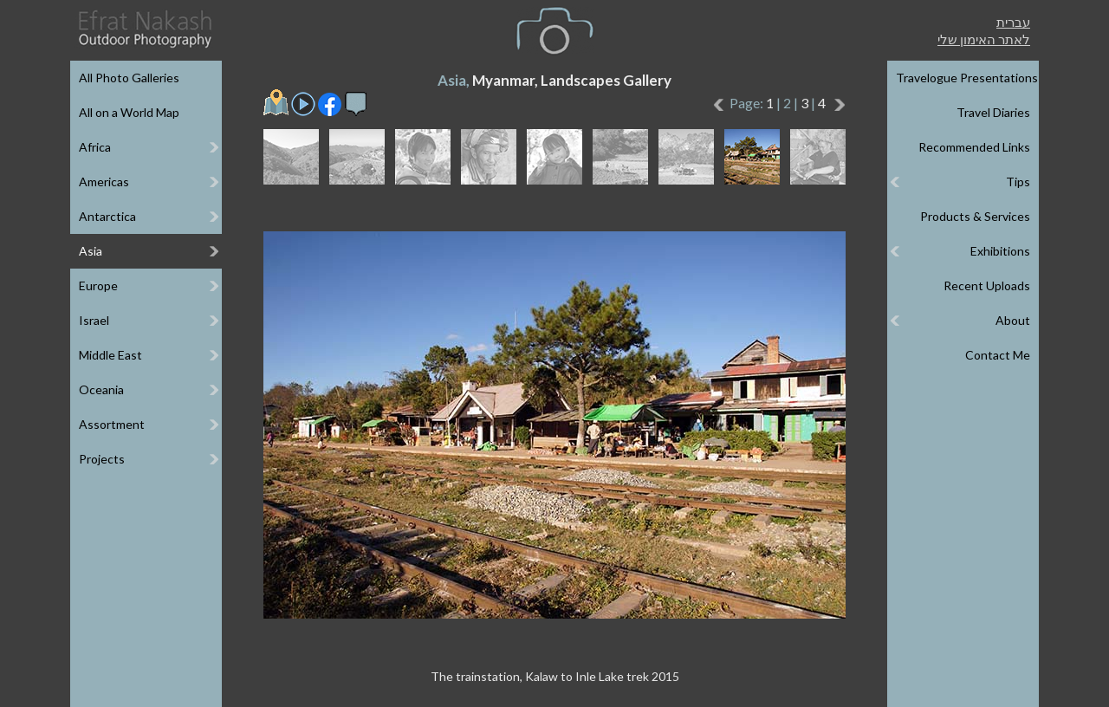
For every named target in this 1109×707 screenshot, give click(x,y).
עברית (1013, 21)
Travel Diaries (993, 112)
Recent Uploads (987, 285)
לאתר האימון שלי (983, 39)
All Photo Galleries (129, 77)
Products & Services (975, 216)
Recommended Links (974, 146)
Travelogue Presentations (967, 77)
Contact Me (997, 354)
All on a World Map (129, 112)
